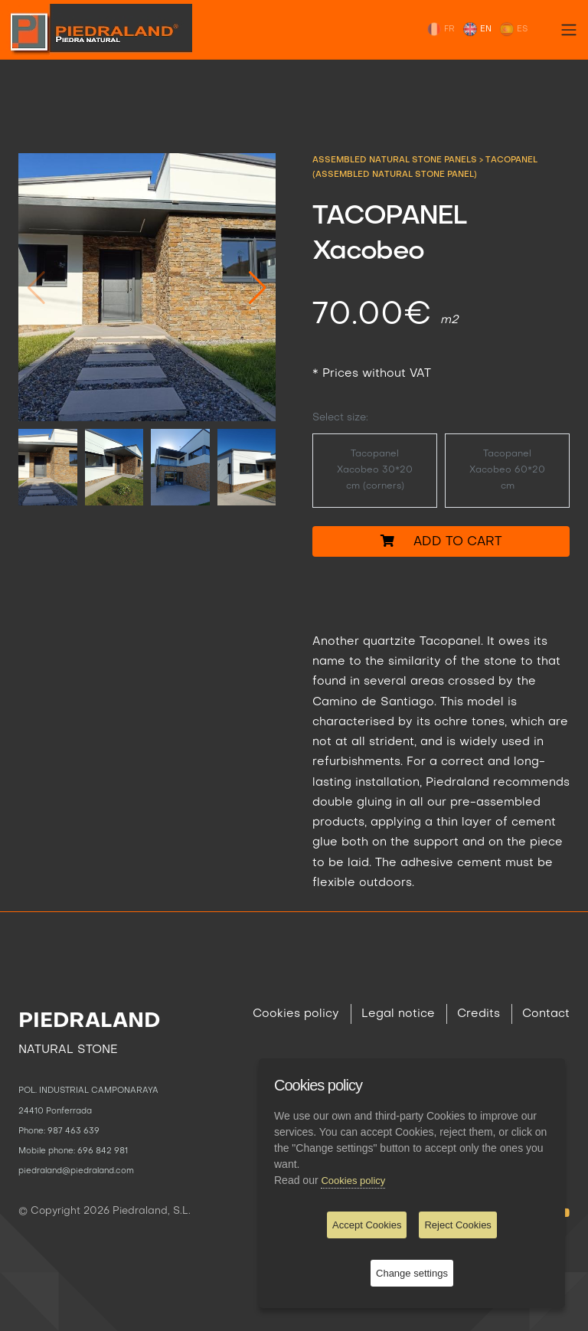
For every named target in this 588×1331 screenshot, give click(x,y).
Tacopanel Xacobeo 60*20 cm (507, 470)
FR (440, 29)
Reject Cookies (457, 1225)
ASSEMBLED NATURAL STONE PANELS (395, 160)
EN (477, 29)
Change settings (412, 1273)
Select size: (340, 418)
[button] (257, 287)
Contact (546, 1014)
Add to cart (441, 540)
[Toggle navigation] (569, 30)
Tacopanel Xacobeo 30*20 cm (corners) (375, 470)
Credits (478, 1014)
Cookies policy (296, 1014)
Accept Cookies (366, 1225)
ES (513, 29)
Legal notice (398, 1014)
